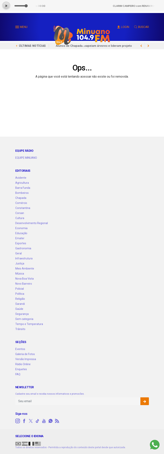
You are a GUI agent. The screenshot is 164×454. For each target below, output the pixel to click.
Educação (21, 233)
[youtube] (44, 421)
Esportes (20, 243)
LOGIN (123, 27)
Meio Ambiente (24, 268)
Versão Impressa (25, 359)
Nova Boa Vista (24, 278)
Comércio (21, 202)
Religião (20, 298)
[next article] (141, 45)
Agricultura (22, 182)
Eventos (20, 349)
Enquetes (21, 369)
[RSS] (57, 421)
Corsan (19, 213)
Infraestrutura (24, 258)
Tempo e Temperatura (29, 324)
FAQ (17, 374)
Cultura (19, 218)
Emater (19, 238)
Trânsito (20, 329)
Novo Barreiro (23, 283)
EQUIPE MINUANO (26, 157)
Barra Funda (22, 187)
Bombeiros (22, 192)
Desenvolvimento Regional (31, 223)
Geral (18, 253)
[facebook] (24, 421)
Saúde (19, 308)
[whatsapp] (50, 421)
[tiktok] (37, 421)
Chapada (20, 197)
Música (19, 273)
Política (19, 293)
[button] (17, 27)
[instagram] (17, 421)
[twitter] (30, 421)
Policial (19, 288)
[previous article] (148, 45)
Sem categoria (24, 319)
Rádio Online (23, 364)
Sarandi (20, 303)
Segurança (22, 313)
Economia (21, 228)
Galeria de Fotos (25, 354)
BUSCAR (141, 27)
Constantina (22, 208)
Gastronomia (23, 248)
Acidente (20, 177)
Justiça (19, 263)
